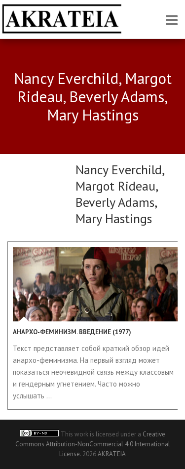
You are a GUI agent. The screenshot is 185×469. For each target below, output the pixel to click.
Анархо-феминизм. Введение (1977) (72, 332)
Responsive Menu (172, 20)
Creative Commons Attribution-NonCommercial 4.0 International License (92, 444)
